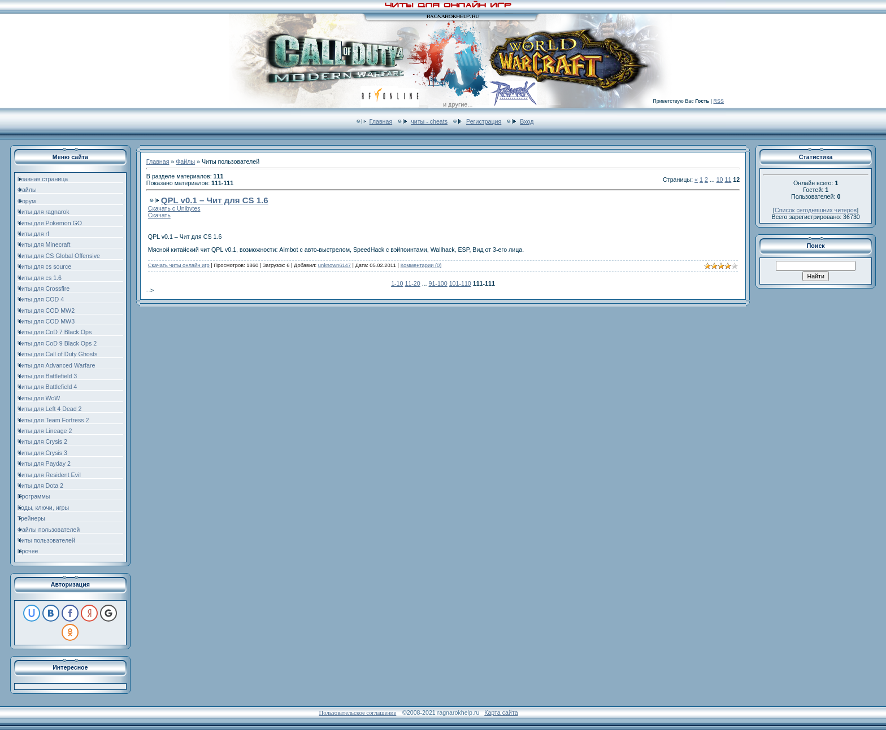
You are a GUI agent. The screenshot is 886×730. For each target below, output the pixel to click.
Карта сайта (501, 712)
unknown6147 (334, 265)
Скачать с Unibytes (174, 208)
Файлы (185, 161)
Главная (381, 121)
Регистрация (483, 121)
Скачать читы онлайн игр (179, 265)
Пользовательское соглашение (358, 713)
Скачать (159, 215)
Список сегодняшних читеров (816, 210)
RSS (718, 101)
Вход (526, 121)
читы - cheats (429, 121)
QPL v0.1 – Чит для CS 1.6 (214, 200)
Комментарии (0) (421, 265)
